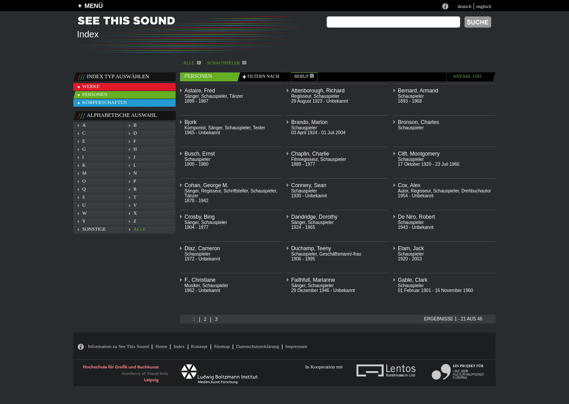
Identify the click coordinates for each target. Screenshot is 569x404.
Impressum (296, 346)
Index (178, 346)
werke (91, 86)
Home (161, 346)
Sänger (191, 96)
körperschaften (104, 102)
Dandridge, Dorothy (314, 217)
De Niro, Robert (416, 217)
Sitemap (222, 346)
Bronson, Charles (418, 122)
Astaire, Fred (199, 91)
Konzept (199, 346)
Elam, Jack (411, 248)
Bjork (190, 122)
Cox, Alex (409, 185)
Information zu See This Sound (118, 346)
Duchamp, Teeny (311, 248)
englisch (483, 6)
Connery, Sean (308, 185)
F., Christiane (200, 280)
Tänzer (236, 96)
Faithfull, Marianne (313, 280)
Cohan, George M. (206, 185)
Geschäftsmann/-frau (340, 254)
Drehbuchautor (476, 190)
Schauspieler (226, 62)
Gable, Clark (413, 280)
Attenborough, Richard (318, 91)
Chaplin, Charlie (310, 154)
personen (95, 94)
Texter (259, 127)
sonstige (94, 229)
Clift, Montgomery (419, 154)
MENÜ (93, 5)
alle (192, 62)
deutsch (464, 6)
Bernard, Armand (418, 91)
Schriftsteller (236, 190)
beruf (304, 76)
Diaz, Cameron (202, 248)
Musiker (192, 285)
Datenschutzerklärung (257, 346)
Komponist (195, 127)
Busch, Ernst (199, 154)
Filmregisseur (304, 159)
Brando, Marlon (309, 122)
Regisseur (301, 96)
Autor (403, 190)
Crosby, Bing (199, 217)
